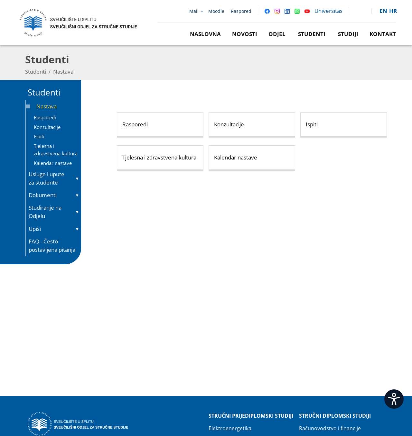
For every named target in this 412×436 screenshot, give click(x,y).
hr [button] (393, 10)
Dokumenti (43, 195)
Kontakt (383, 34)
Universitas (328, 10)
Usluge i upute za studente (46, 178)
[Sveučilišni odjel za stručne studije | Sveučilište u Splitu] (78, 22)
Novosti (244, 34)
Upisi (35, 228)
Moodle (216, 11)
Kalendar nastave (53, 163)
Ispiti (39, 136)
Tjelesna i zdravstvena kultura (56, 150)
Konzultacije (47, 127)
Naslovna (205, 34)
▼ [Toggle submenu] (77, 178)
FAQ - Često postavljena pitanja (52, 245)
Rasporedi (45, 117)
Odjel (277, 34)
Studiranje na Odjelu (45, 212)
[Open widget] (394, 399)
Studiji (348, 34)
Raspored (241, 11)
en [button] (383, 10)
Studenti (311, 34)
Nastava (46, 106)
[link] (357, 10)
